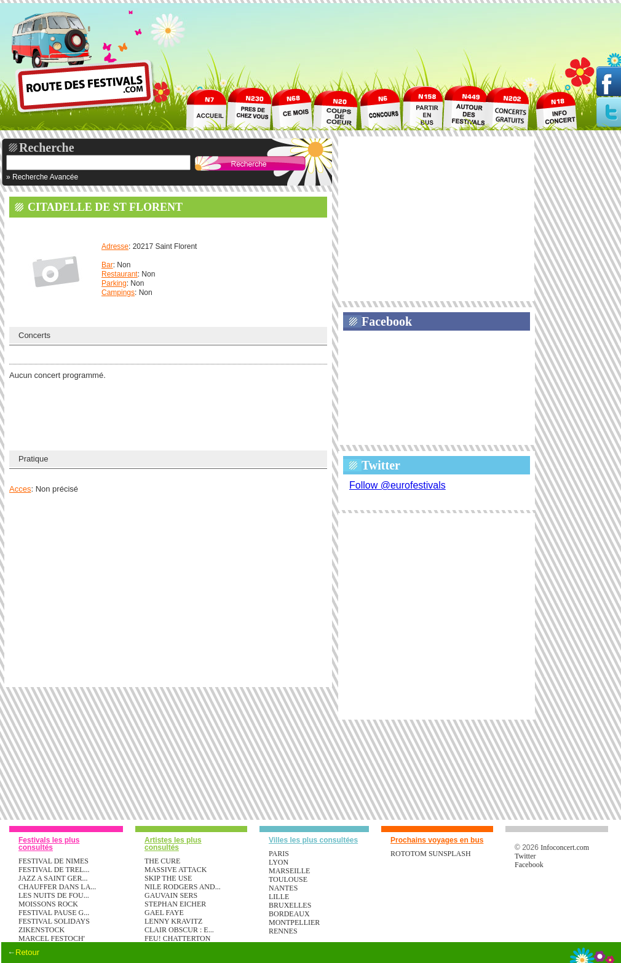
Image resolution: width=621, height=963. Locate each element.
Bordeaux (289, 914)
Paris (279, 853)
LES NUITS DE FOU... (53, 895)
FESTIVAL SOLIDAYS (54, 921)
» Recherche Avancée (42, 177)
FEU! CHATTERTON (177, 938)
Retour (27, 952)
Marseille (289, 871)
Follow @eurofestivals (397, 485)
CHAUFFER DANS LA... (57, 886)
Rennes (283, 931)
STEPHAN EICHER (175, 904)
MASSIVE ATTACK (175, 869)
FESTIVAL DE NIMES (53, 861)
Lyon (278, 862)
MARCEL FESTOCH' (51, 938)
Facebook (387, 321)
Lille (279, 896)
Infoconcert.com (564, 847)
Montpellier (294, 922)
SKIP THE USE (168, 878)
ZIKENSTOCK (41, 930)
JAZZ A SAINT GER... (52, 878)
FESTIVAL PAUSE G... (53, 912)
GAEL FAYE (164, 912)
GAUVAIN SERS (170, 895)
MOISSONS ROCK (48, 904)
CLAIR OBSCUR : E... (179, 930)
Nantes (283, 888)
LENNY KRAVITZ (173, 921)
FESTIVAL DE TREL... (53, 869)
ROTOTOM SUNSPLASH (430, 853)
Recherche (46, 147)
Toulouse (288, 879)
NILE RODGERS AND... (182, 886)
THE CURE (162, 861)
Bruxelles (290, 905)
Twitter (381, 465)
